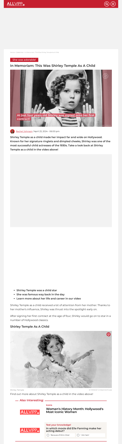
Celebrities (19, 52)
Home (12, 52)
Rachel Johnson (24, 131)
